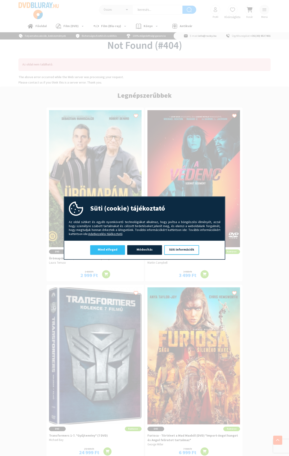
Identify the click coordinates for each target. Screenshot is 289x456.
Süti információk (181, 249)
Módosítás (145, 249)
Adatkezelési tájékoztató (105, 234)
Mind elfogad (107, 249)
